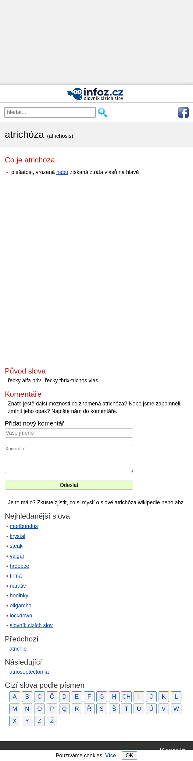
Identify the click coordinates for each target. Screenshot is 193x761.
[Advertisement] (96, 42)
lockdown (21, 616)
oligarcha (20, 606)
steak (16, 546)
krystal (17, 536)
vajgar (17, 556)
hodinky (19, 595)
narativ (18, 586)
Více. (111, 755)
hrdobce (19, 566)
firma (16, 576)
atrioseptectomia (29, 672)
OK (129, 755)
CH (126, 696)
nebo (62, 172)
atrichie (18, 649)
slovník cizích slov (31, 625)
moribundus (24, 526)
